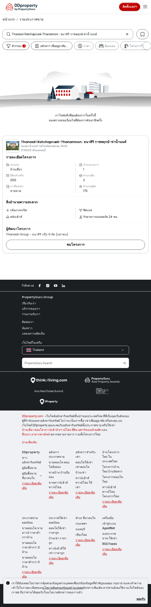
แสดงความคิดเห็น (33, 333)
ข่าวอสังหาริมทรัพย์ (31, 460)
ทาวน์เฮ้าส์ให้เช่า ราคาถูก (57, 551)
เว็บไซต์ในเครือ (32, 343)
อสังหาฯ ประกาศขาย (57, 454)
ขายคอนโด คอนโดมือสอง (59, 464)
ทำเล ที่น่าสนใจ (85, 518)
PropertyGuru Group (37, 297)
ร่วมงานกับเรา (31, 314)
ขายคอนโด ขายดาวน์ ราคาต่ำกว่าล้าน (32, 532)
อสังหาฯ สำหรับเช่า (85, 454)
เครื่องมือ (107, 518)
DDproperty (31, 452)
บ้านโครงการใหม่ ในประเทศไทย (110, 456)
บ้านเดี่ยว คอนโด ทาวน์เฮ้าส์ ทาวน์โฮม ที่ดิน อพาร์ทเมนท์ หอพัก (61, 429)
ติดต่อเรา (28, 322)
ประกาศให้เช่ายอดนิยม (58, 520)
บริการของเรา (31, 308)
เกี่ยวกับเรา (29, 303)
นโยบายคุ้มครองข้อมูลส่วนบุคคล (62, 587)
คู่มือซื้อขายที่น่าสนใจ (32, 476)
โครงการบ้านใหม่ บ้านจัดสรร (112, 469)
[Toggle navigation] (145, 6)
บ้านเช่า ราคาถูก (58, 540)
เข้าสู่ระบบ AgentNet (109, 526)
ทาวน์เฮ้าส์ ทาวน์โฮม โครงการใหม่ (110, 491)
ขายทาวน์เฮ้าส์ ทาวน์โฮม (58, 485)
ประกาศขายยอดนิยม (30, 520)
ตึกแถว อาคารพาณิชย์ (36, 434)
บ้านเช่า (81, 472)
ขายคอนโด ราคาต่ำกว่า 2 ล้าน (31, 547)
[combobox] (68, 34)
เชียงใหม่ (81, 534)
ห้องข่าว (27, 328)
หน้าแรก (8, 19)
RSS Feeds (109, 544)
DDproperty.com (32, 416)
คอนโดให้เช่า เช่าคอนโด (84, 464)
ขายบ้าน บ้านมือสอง (59, 475)
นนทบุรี (80, 529)
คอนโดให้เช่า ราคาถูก (57, 530)
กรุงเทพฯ (81, 523)
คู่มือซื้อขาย (29, 468)
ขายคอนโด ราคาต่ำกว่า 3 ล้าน (31, 562)
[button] (75, 245)
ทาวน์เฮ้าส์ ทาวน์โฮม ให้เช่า (84, 482)
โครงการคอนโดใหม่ (112, 479)
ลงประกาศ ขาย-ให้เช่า (109, 536)
